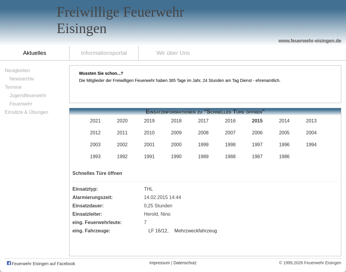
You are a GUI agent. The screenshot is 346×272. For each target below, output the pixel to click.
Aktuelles (34, 53)
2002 (122, 144)
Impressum (159, 262)
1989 (203, 156)
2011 (122, 132)
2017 (203, 120)
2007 (230, 132)
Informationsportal (104, 53)
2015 (257, 120)
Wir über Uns (173, 53)
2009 (176, 132)
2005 (284, 132)
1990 (176, 156)
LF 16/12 (157, 230)
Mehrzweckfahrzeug (195, 230)
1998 (230, 144)
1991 (149, 156)
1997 (257, 144)
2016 (230, 120)
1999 (203, 144)
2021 (95, 120)
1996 (284, 144)
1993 (95, 156)
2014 (284, 120)
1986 (284, 156)
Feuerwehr (21, 103)
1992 (122, 156)
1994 (311, 144)
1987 (257, 156)
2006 (257, 132)
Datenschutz (185, 262)
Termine (13, 87)
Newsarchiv (22, 78)
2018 (176, 120)
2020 (122, 120)
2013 (311, 120)
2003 (95, 144)
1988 (230, 156)
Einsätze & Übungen (26, 112)
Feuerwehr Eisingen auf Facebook (40, 263)
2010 (149, 132)
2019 (149, 120)
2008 (203, 132)
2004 (311, 132)
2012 (95, 132)
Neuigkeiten (17, 70)
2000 (176, 144)
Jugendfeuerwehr (28, 95)
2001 (149, 144)
